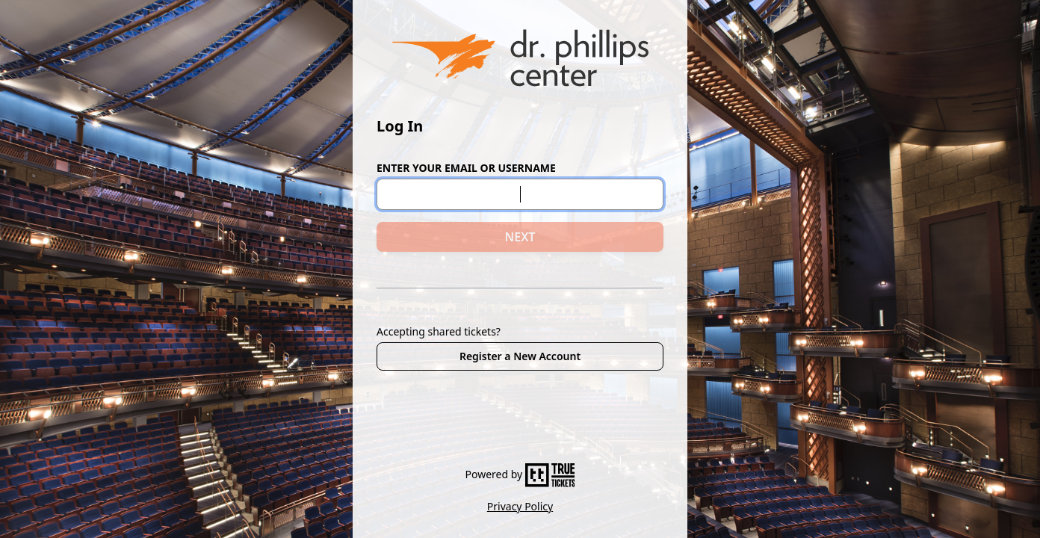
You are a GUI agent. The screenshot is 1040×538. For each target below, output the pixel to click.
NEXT (520, 237)
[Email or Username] (520, 194)
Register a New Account (520, 356)
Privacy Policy (520, 506)
